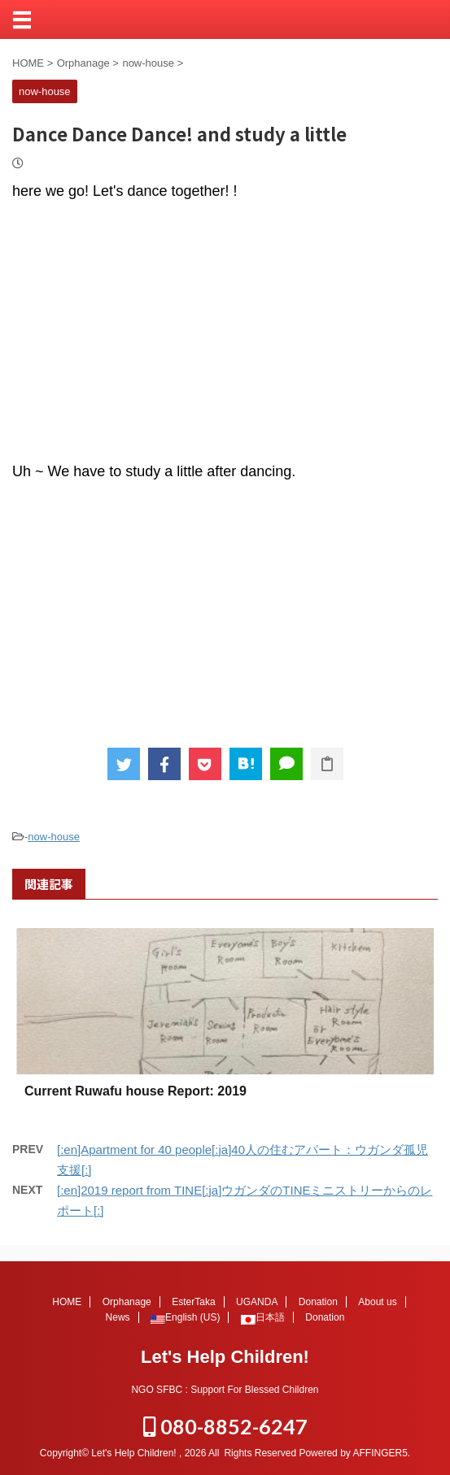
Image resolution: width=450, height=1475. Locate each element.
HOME (66, 1302)
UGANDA (256, 1302)
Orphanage (127, 1302)
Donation (318, 1302)
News (118, 1317)
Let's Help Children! (225, 1357)
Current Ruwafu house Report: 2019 (135, 1091)
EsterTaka (193, 1302)
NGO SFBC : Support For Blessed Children (224, 1389)
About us (377, 1302)
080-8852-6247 (225, 1426)
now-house (54, 837)
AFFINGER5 (379, 1453)
